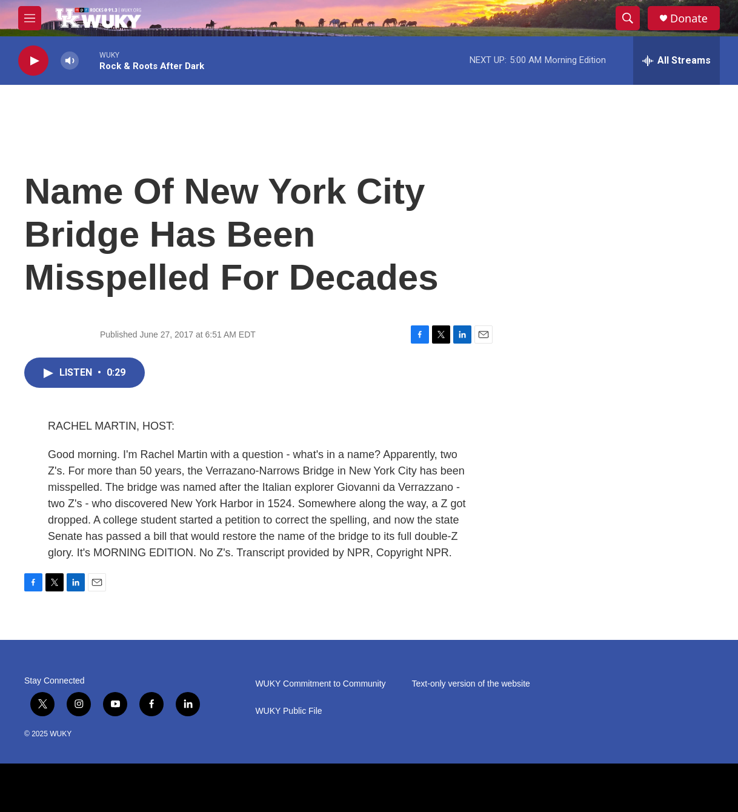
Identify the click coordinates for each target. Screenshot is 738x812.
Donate (689, 18)
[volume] (69, 61)
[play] (33, 61)
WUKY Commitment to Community (320, 683)
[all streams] (676, 60)
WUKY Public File (288, 711)
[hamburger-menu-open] (29, 18)
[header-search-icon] (628, 18)
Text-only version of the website (471, 683)
